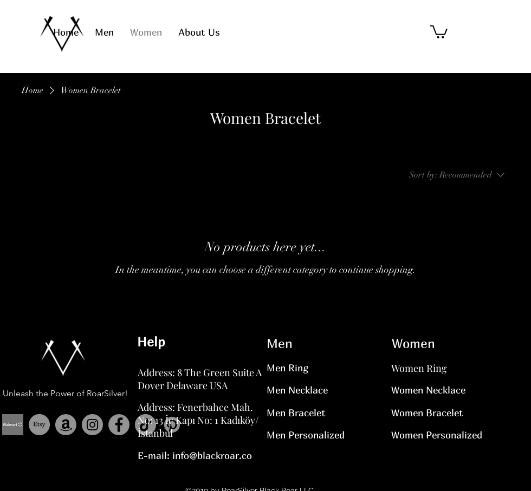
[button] (439, 31)
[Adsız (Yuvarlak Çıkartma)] (12, 424)
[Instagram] (92, 424)
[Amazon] (65, 424)
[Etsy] (39, 424)
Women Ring (419, 368)
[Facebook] (118, 424)
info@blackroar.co (212, 455)
